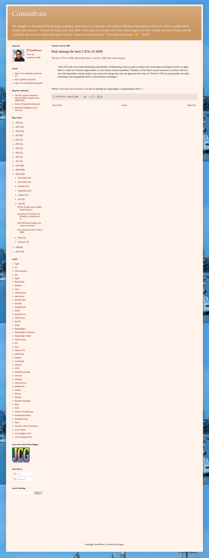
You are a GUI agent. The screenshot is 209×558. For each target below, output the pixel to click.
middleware (20, 386)
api (16, 275)
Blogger (120, 544)
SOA (17, 408)
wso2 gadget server (23, 433)
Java (17, 347)
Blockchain (20, 282)
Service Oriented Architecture (27, 104)
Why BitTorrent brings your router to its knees (29, 224)
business (18, 285)
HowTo (18, 321)
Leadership (19, 361)
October (21, 186)
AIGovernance (21, 271)
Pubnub (18, 397)
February (22, 242)
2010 (17, 165)
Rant (17, 404)
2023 (17, 135)
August (21, 195)
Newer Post (57, 105)
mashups (18, 379)
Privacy (18, 394)
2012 (17, 157)
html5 (17, 325)
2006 (17, 247)
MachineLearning (22, 372)
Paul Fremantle (76, 88)
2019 (17, 144)
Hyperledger (20, 329)
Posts (17, 474)
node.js (18, 390)
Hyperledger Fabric (23, 336)
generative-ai (20, 314)
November (22, 182)
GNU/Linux (20, 318)
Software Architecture (24, 412)
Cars (17, 289)
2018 (17, 148)
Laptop (18, 357)
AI (16, 267)
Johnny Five (20, 350)
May (20, 238)
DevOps (18, 303)
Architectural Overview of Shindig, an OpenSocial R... (28, 216)
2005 (17, 252)
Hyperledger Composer (25, 332)
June (20, 203)
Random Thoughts (23, 401)
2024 (17, 131)
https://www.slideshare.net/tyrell (28, 83)
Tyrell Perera (36, 50)
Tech (17, 422)
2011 (17, 161)
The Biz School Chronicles (26, 426)
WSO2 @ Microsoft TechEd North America (29, 208)
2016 (17, 153)
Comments (19, 479)
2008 (17, 174)
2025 (17, 127)
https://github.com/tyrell (25, 79)
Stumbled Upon (21, 419)
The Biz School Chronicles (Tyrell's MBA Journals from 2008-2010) (27, 98)
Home (124, 105)
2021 (17, 140)
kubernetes (19, 354)
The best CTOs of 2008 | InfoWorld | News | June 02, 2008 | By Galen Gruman (88, 58)
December (22, 178)
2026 (17, 123)
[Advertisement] (27, 514)
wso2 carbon (20, 430)
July (20, 199)
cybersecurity (20, 293)
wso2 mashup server (23, 437)
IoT (16, 343)
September (22, 191)
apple (17, 278)
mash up (18, 375)
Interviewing (20, 339)
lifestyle (18, 365)
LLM (17, 368)
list (93, 88)
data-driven (20, 296)
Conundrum (29, 14)
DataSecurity (20, 300)
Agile (17, 264)
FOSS (17, 311)
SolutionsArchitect (23, 415)
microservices (21, 383)
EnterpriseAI (20, 307)
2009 (17, 170)
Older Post (191, 105)
